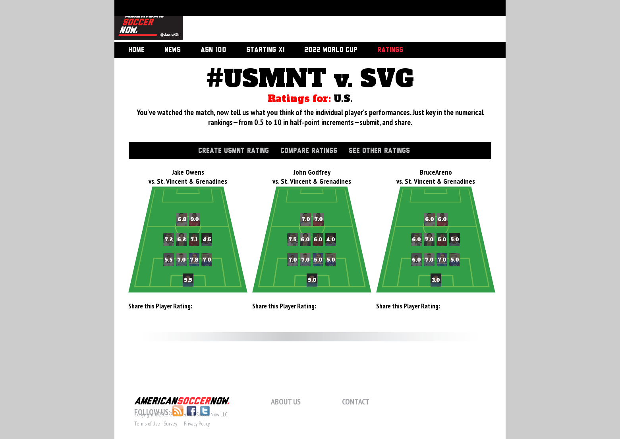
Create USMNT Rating (233, 151)
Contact (355, 402)
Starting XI (265, 50)
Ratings (390, 50)
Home (136, 50)
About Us (286, 402)
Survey (170, 423)
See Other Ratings (379, 151)
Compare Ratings (308, 151)
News (172, 50)
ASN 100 (213, 50)
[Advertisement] (335, 22)
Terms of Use (147, 423)
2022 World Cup (330, 50)
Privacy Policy (197, 423)
